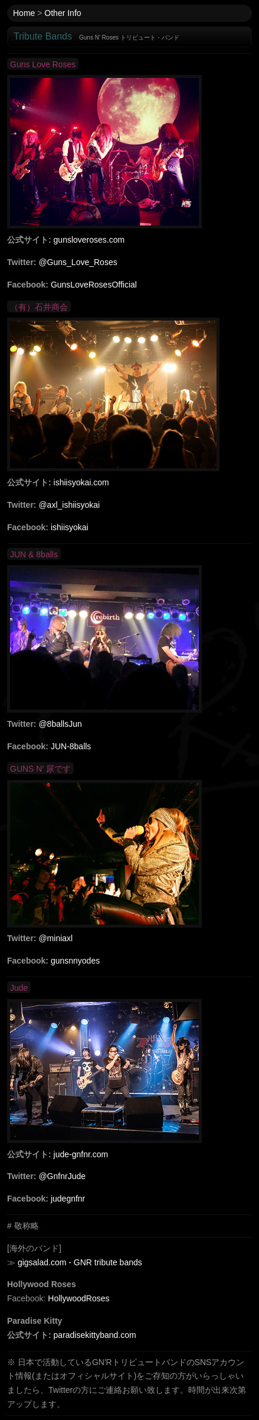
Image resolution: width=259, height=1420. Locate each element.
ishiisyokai (69, 527)
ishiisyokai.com (81, 482)
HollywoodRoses (78, 1298)
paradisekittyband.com (95, 1335)
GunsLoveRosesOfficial (94, 284)
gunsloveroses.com (89, 239)
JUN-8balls (71, 746)
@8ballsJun (59, 724)
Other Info (62, 13)
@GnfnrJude (62, 1176)
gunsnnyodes (75, 960)
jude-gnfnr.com (81, 1154)
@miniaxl (55, 938)
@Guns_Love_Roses (77, 262)
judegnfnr (68, 1198)
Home (24, 13)
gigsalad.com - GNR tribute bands (80, 1262)
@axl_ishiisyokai (69, 505)
